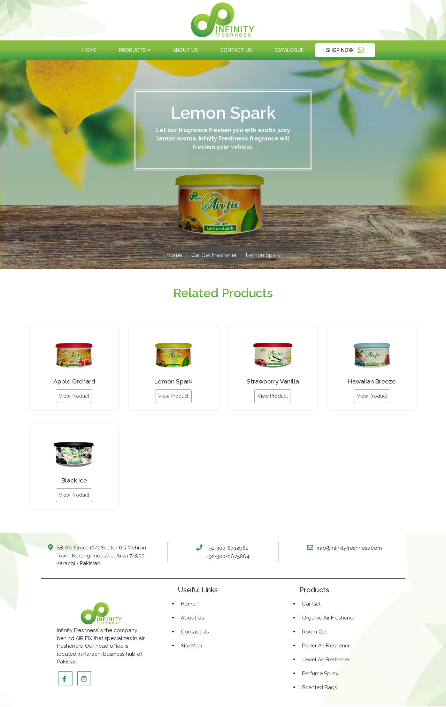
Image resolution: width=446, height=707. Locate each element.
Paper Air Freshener (326, 646)
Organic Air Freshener (328, 618)
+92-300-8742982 (227, 548)
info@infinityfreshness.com (349, 548)
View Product (74, 396)
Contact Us (236, 50)
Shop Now (345, 50)
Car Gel (311, 604)
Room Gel (314, 632)
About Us (185, 50)
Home (89, 50)
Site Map (191, 646)
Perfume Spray (320, 673)
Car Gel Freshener (214, 255)
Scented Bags (319, 687)
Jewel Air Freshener (325, 659)
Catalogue (289, 50)
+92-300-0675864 (227, 556)
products (135, 50)
